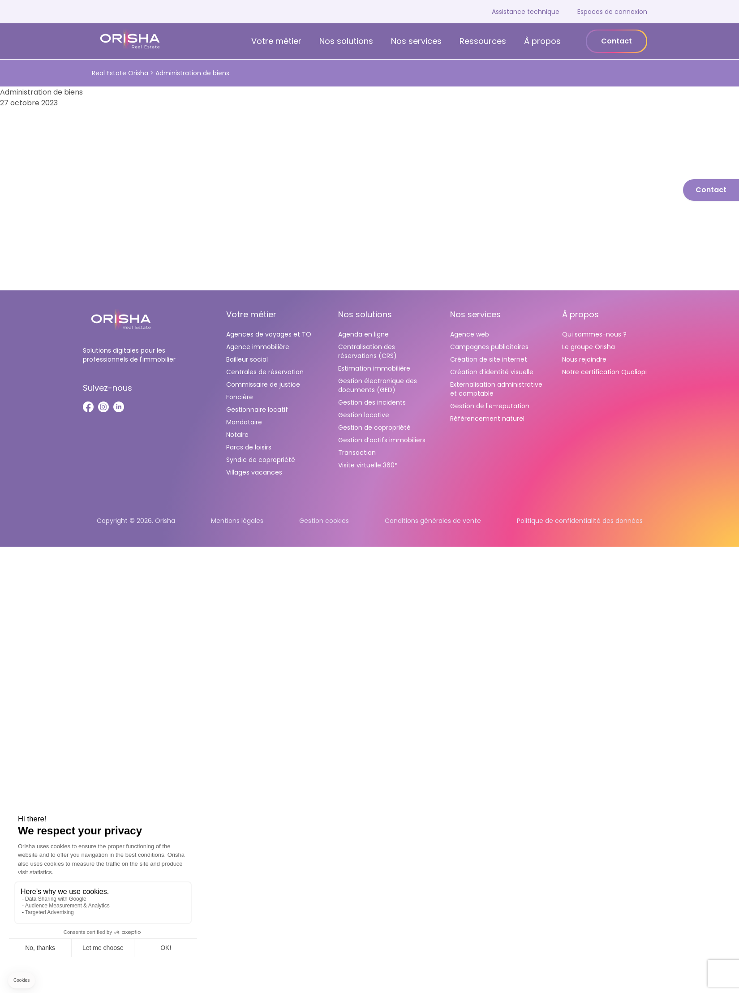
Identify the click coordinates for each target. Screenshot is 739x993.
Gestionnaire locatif (257, 409)
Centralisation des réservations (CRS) (367, 351)
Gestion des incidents (372, 402)
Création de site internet (488, 359)
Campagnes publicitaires (489, 346)
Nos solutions (346, 41)
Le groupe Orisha (588, 346)
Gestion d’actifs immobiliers (381, 440)
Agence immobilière (257, 346)
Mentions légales (237, 520)
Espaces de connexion (612, 11)
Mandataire (244, 422)
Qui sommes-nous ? (594, 334)
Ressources (483, 41)
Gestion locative (363, 414)
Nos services (416, 41)
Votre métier (276, 41)
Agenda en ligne (363, 334)
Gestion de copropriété (374, 427)
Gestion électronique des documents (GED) (377, 385)
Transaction (357, 452)
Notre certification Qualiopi (604, 371)
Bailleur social (247, 359)
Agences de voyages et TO (268, 334)
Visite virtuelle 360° (368, 465)
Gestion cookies (324, 520)
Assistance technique (525, 11)
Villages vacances (254, 472)
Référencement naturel (487, 418)
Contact (616, 41)
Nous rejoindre (584, 359)
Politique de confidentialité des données (580, 520)
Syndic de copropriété (260, 459)
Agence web (469, 334)
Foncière (239, 397)
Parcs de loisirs (248, 447)
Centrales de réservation (265, 371)
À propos (542, 41)
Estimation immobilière (374, 368)
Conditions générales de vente (433, 520)
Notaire (237, 434)
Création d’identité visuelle (491, 371)
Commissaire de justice (263, 384)
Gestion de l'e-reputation (489, 406)
